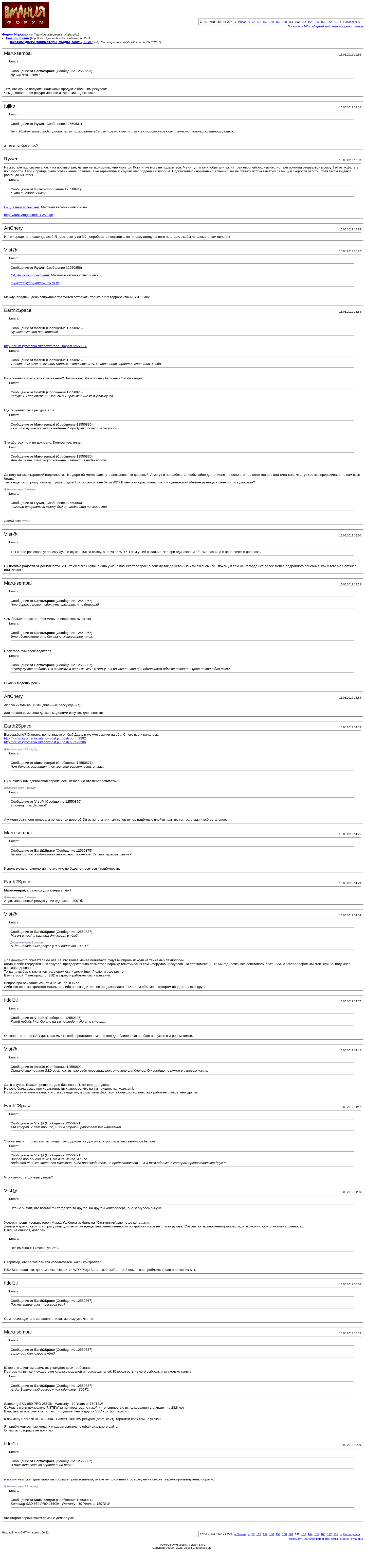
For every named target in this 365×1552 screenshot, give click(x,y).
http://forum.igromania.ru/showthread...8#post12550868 (45, 346)
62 (252, 21)
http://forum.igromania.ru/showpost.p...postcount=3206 (45, 742)
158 (271, 21)
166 (323, 21)
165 (316, 21)
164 (310, 21)
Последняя (351, 21)
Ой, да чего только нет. (22, 207)
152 (265, 21)
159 (278, 21)
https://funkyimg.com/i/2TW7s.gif (28, 215)
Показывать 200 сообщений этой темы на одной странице (325, 26)
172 (329, 21)
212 (336, 21)
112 (258, 21)
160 (284, 21)
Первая (240, 21)
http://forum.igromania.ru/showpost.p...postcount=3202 (45, 738)
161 (290, 21)
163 (303, 21)
